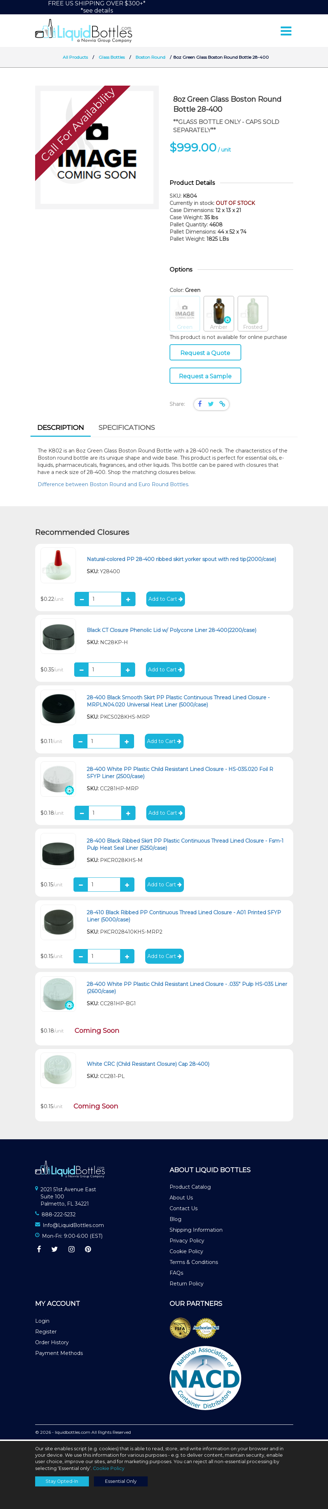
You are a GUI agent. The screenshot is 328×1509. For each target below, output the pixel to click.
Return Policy (187, 1285)
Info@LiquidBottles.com (73, 1226)
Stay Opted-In (62, 1481)
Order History (52, 1344)
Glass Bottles (112, 58)
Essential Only (121, 1481)
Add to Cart (165, 600)
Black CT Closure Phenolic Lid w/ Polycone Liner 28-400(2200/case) (171, 631)
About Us (181, 1199)
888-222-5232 (59, 1216)
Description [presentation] (60, 429)
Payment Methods (59, 1354)
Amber (218, 315)
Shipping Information (196, 1231)
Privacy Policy (187, 1242)
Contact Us (184, 1210)
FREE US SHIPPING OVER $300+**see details (97, 7)
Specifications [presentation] (127, 429)
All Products (75, 58)
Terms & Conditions (194, 1263)
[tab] (60, 430)
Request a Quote (205, 354)
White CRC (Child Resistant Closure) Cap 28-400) (148, 1065)
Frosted (252, 315)
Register (46, 1333)
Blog (175, 1220)
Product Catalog (190, 1188)
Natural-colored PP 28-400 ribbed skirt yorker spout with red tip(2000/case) (181, 560)
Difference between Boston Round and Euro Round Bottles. (114, 486)
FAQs (176, 1274)
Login (42, 1322)
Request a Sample (205, 377)
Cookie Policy (186, 1253)
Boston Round (150, 58)
